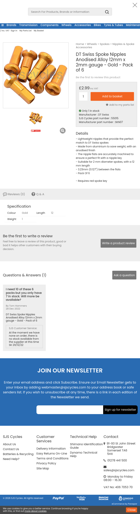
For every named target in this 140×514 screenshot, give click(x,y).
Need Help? (11, 459)
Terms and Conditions (52, 458)
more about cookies (35, 511)
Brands (11, 25)
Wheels (66, 25)
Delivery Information (51, 448)
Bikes (97, 25)
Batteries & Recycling (18, 454)
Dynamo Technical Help (83, 454)
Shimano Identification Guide (86, 446)
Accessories (82, 25)
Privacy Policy (46, 463)
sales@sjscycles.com (119, 470)
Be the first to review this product (98, 77)
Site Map (42, 468)
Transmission (28, 25)
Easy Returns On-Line (51, 453)
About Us (9, 444)
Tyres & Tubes (113, 25)
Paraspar (132, 503)
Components (49, 25)
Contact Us (11, 449)
